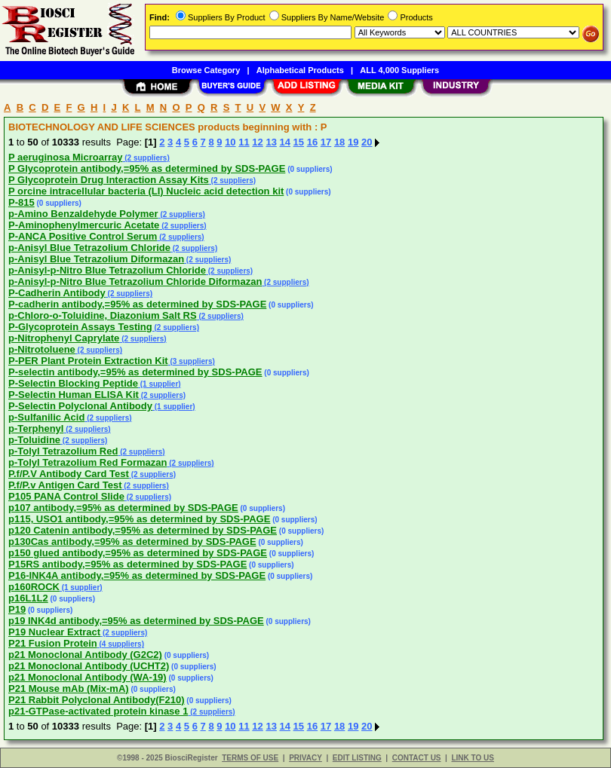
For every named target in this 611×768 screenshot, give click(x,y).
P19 (17, 609)
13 (271, 142)
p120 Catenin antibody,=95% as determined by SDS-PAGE (142, 530)
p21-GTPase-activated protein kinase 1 (98, 711)
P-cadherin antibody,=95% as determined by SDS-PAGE (137, 304)
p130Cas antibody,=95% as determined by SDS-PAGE (132, 541)
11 (243, 142)
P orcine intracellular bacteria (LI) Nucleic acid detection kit (146, 191)
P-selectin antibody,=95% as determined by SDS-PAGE (135, 372)
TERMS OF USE (250, 758)
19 (353, 142)
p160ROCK (34, 586)
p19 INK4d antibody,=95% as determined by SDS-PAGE (136, 620)
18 (339, 142)
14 (285, 142)
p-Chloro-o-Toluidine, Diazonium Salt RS (102, 315)
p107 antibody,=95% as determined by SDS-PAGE (123, 507)
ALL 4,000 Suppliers (399, 70)
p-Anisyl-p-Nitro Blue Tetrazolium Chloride (107, 270)
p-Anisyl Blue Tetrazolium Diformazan (96, 259)
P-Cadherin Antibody (57, 292)
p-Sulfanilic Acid (46, 417)
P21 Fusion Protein (52, 643)
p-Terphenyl (35, 428)
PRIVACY (305, 758)
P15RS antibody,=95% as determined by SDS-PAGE (127, 564)
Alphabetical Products (300, 70)
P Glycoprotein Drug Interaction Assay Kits (108, 179)
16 (312, 142)
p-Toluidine (34, 439)
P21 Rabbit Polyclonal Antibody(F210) (96, 699)
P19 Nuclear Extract (54, 632)
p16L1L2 (28, 598)
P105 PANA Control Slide (66, 496)
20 (366, 142)
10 (230, 142)
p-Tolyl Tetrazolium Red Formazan (87, 462)
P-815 (21, 202)
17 (326, 142)
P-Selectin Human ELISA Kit (73, 394)
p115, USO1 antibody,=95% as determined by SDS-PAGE (139, 519)
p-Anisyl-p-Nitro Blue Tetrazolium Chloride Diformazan (135, 281)
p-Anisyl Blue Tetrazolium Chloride (89, 247)
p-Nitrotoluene (41, 349)
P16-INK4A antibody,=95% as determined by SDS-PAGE (137, 575)
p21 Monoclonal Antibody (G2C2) (85, 654)
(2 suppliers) (146, 158)
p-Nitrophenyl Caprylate (63, 338)
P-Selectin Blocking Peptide (73, 383)
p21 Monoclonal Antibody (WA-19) (87, 677)
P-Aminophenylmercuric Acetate (83, 225)
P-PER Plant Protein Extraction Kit (88, 360)
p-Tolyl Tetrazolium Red (63, 451)
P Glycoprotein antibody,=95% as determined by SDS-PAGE (146, 168)
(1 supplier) (159, 384)
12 (257, 142)
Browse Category (206, 70)
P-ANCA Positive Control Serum (82, 236)
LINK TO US (472, 758)
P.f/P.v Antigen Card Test (65, 485)
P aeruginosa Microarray (65, 157)
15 (298, 142)
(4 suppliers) (120, 644)
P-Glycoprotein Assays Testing (80, 326)
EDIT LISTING (357, 758)
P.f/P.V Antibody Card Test (68, 473)
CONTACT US (416, 758)
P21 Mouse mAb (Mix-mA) (68, 688)
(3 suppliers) (191, 361)
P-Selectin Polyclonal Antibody (80, 406)
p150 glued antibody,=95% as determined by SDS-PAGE (137, 552)
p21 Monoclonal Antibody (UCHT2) (88, 666)
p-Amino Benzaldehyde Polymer (83, 213)
